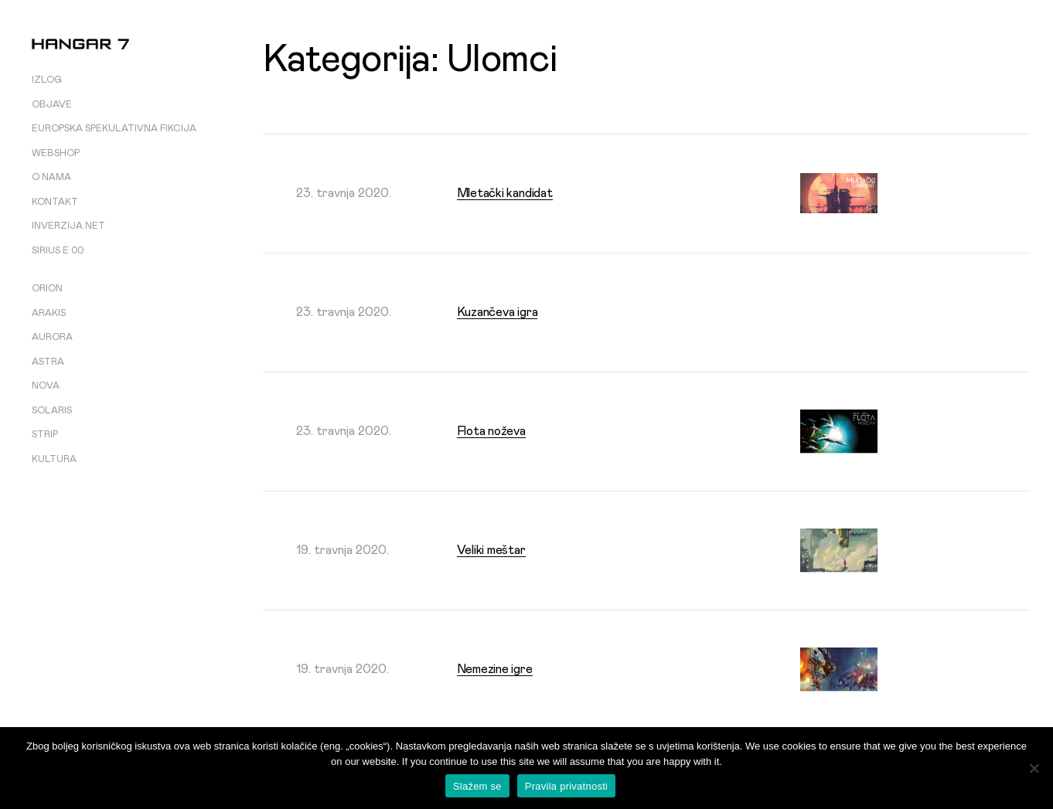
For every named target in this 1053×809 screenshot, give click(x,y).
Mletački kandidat (505, 193)
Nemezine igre (495, 669)
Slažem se (477, 786)
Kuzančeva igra (497, 312)
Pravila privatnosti (566, 786)
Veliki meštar (491, 550)
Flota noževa (491, 431)
